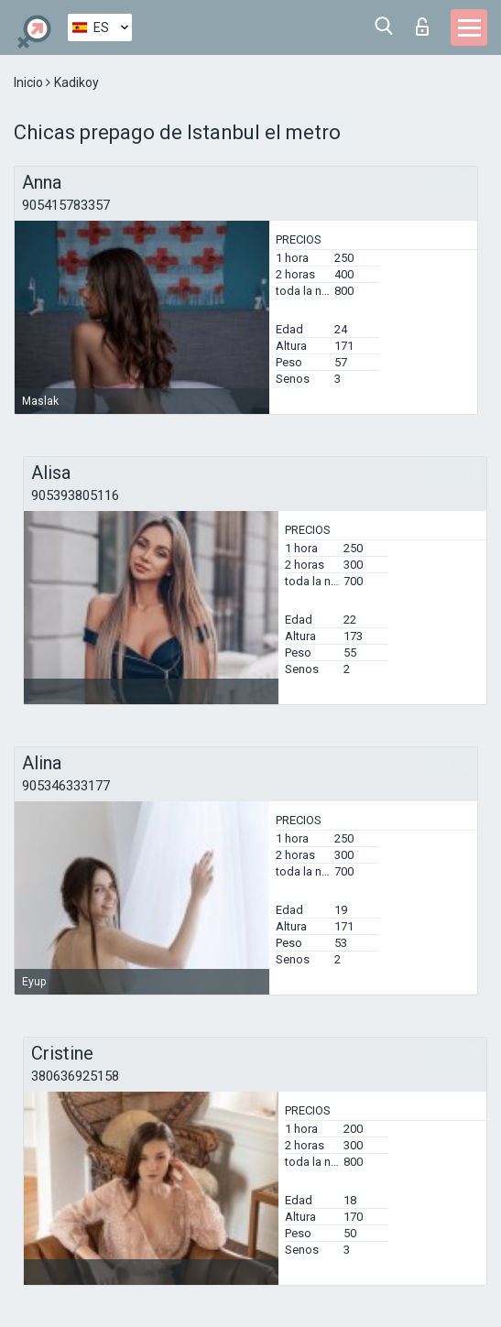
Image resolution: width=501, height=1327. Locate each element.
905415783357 (66, 205)
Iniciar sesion (422, 26)
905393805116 (75, 495)
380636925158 (75, 1076)
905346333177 (66, 786)
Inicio (30, 82)
